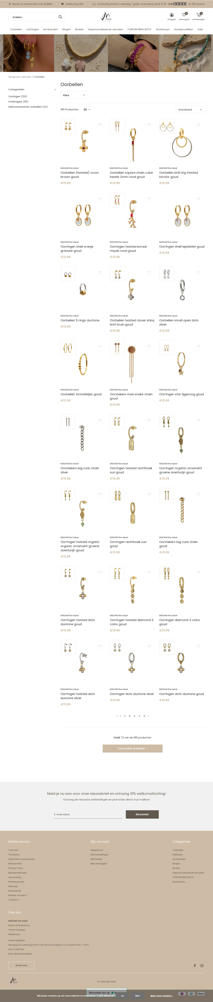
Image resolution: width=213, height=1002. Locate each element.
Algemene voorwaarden (21, 859)
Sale (200, 29)
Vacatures (14, 854)
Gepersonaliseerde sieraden (105, 29)
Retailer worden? (17, 895)
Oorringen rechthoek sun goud (128, 544)
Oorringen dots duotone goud (181, 694)
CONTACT (13, 899)
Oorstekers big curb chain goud (178, 544)
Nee (137, 995)
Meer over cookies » (161, 995)
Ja (122, 995)
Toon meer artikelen (132, 748)
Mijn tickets (96, 859)
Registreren (97, 850)
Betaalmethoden (17, 872)
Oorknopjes (18, 101)
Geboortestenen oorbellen (28, 106)
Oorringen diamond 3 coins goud (179, 622)
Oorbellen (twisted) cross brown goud (80, 175)
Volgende (148, 716)
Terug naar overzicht (19, 76)
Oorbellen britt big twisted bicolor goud (178, 175)
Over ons (13, 850)
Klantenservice (16, 881)
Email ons (21, 965)
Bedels (79, 29)
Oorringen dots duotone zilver (132, 694)
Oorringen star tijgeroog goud (181, 394)
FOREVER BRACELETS (139, 29)
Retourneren (15, 863)
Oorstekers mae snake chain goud (131, 396)
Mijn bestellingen (100, 854)
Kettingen (33, 29)
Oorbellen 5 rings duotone (80, 320)
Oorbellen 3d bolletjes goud (81, 394)
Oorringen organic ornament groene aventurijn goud (180, 470)
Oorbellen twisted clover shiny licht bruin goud (132, 322)
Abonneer (142, 814)
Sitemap (12, 886)
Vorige (117, 716)
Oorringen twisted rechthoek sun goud (131, 470)
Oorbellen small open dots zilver (179, 322)
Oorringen (17, 96)
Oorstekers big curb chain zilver (80, 470)
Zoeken (60, 17)
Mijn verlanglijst (99, 863)
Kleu (66, 95)
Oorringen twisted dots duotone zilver (78, 696)
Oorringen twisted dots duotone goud (78, 622)
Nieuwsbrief (14, 890)
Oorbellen (16, 29)
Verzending (14, 877)
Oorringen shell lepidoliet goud (182, 246)
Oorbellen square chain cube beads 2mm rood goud (131, 175)
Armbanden (50, 29)
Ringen (66, 29)
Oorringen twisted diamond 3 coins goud (131, 622)
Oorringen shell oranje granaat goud (77, 248)
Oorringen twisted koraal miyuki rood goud (128, 248)
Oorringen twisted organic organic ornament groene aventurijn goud (80, 546)
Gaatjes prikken (183, 29)
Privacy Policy (15, 868)
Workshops (163, 29)
